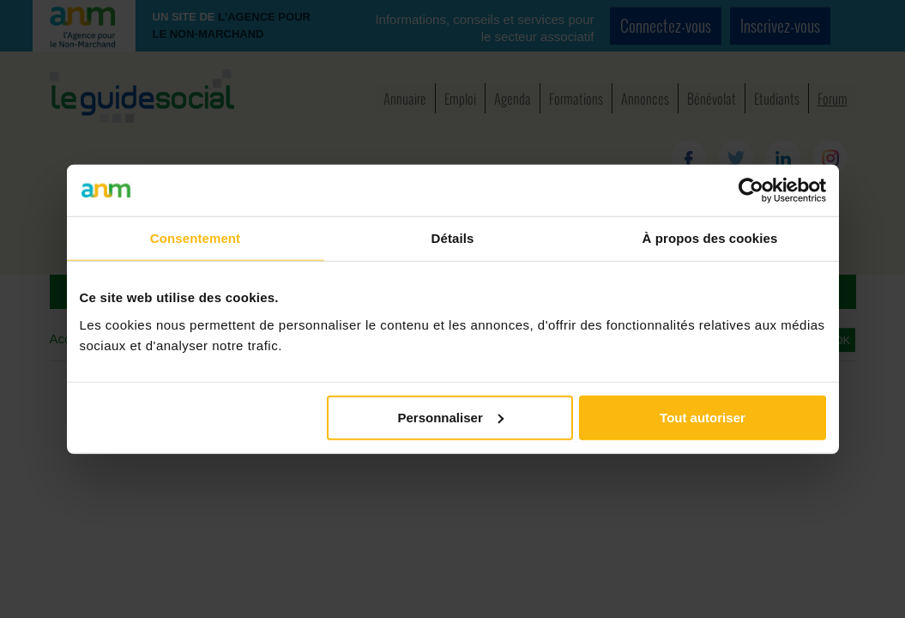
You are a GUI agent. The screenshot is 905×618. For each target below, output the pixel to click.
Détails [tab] (452, 238)
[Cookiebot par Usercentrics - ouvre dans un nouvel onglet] (751, 190)
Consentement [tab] (195, 238)
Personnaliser (451, 416)
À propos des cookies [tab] (710, 238)
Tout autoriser (702, 416)
